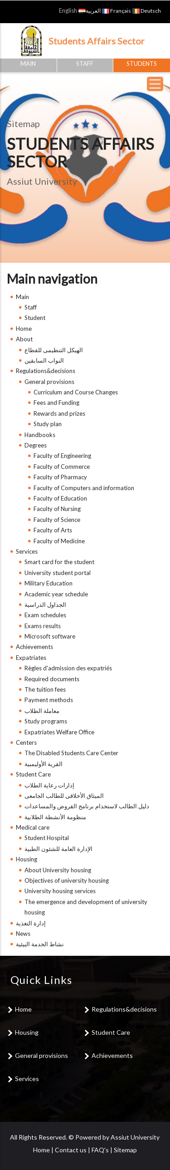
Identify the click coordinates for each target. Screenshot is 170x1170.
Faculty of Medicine (59, 541)
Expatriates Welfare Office (59, 732)
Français (116, 10)
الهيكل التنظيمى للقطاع (53, 350)
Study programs (45, 721)
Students (141, 63)
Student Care (33, 774)
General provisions (49, 381)
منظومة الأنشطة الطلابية (55, 817)
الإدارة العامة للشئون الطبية (58, 848)
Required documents (51, 679)
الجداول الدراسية (45, 604)
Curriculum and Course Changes (76, 392)
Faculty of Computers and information (84, 488)
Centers (26, 742)
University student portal (57, 572)
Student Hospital (46, 837)
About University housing (57, 870)
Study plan (48, 424)
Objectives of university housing (66, 880)
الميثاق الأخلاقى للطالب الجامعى (64, 795)
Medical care (32, 827)
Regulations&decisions (45, 370)
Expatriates (31, 657)
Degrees (35, 445)
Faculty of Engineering (62, 455)
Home (24, 328)
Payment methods (48, 699)
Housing (26, 859)
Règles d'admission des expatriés (68, 668)
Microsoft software (49, 636)
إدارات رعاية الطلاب (49, 785)
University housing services (60, 891)
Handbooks (39, 434)
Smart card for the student (59, 561)
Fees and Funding (56, 402)
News (23, 933)
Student (34, 317)
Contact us (71, 1150)
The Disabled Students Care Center (71, 753)
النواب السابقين (44, 360)
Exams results (42, 625)
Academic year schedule (56, 594)
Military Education (48, 583)
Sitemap (125, 1150)
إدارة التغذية (31, 923)
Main (28, 63)
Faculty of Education (60, 498)
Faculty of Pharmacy (60, 477)
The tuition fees (45, 689)
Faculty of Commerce (62, 466)
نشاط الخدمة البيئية (40, 944)
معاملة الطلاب (41, 710)
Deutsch (146, 10)
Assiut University (135, 1137)
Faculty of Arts (53, 530)
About (24, 339)
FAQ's (100, 1150)
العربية (89, 10)
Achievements (34, 646)
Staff (84, 63)
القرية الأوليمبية (43, 763)
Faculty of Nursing (57, 508)
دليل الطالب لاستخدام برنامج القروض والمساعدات (86, 806)
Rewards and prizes (59, 413)
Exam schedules (45, 615)
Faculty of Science (57, 519)
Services (27, 551)
